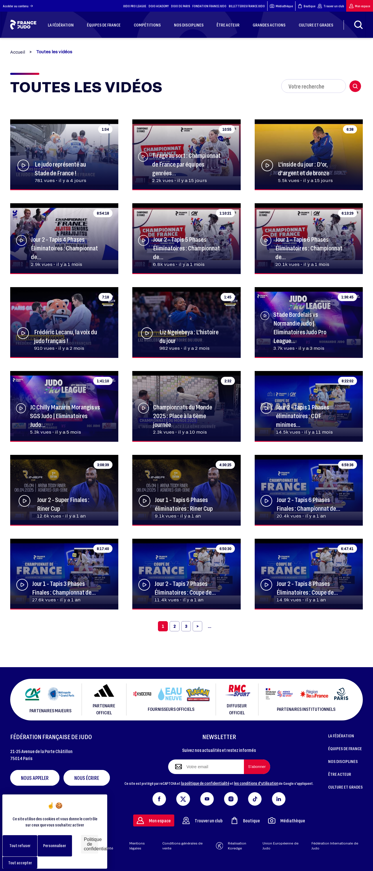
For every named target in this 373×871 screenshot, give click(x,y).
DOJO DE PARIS (180, 6)
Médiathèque (281, 6)
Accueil (17, 52)
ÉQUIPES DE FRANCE (345, 748)
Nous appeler (35, 778)
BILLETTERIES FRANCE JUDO (247, 6)
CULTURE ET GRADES (345, 786)
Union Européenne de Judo (280, 845)
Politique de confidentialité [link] (91, 844)
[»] (209, 626)
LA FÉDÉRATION (341, 735)
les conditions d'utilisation (256, 783)
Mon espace (359, 6)
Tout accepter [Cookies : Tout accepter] (20, 862)
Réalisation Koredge (231, 845)
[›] (197, 626)
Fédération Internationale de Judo (335, 845)
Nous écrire (86, 778)
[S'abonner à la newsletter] (257, 766)
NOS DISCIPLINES (343, 761)
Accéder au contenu (18, 6)
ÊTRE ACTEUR (339, 774)
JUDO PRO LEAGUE (134, 6)
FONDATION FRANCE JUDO (209, 6)
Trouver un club (331, 6)
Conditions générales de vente (182, 845)
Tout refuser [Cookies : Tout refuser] (20, 845)
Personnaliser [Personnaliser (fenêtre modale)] (54, 845)
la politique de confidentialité (205, 783)
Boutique (306, 6)
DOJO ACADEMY (159, 6)
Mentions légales (137, 845)
